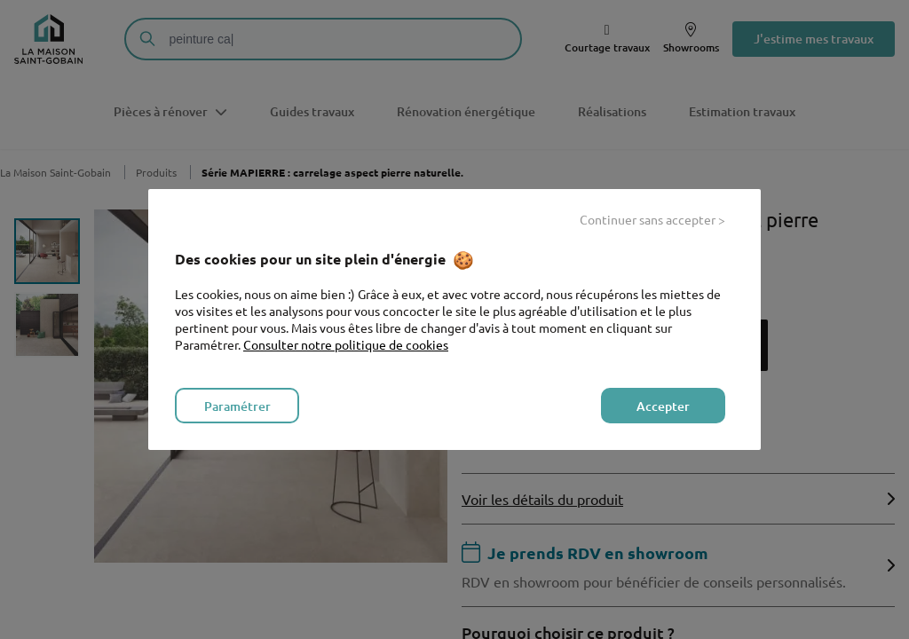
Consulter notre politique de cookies (345, 344)
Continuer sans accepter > (652, 219)
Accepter (663, 406)
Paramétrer (237, 406)
